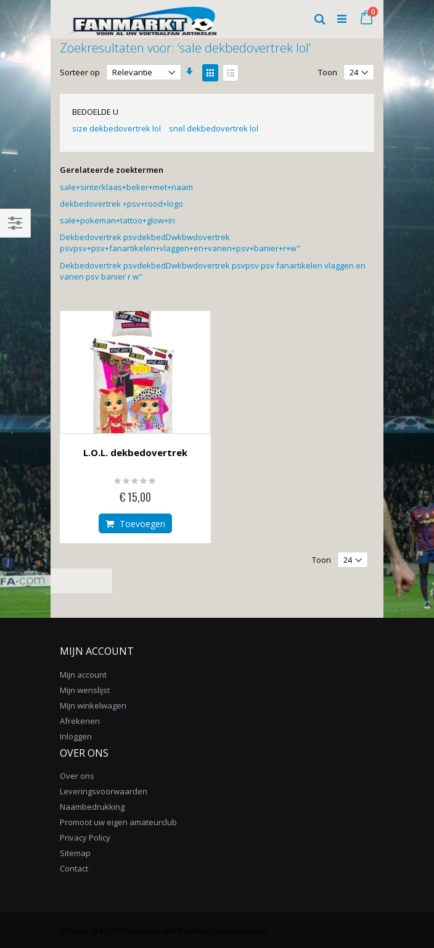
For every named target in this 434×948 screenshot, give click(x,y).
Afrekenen (80, 720)
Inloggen (76, 736)
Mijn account (83, 674)
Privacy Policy (85, 837)
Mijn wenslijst (85, 690)
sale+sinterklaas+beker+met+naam (126, 187)
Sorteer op (80, 72)
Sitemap (75, 853)
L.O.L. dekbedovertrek (135, 452)
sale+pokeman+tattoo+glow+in (117, 220)
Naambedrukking (92, 806)
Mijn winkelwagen (93, 705)
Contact (74, 868)
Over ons (77, 775)
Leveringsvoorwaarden (103, 791)
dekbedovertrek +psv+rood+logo (121, 203)
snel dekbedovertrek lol (213, 128)
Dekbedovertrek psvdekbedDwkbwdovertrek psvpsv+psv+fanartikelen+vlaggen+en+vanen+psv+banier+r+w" (180, 242)
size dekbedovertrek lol (116, 128)
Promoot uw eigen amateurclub (118, 822)
